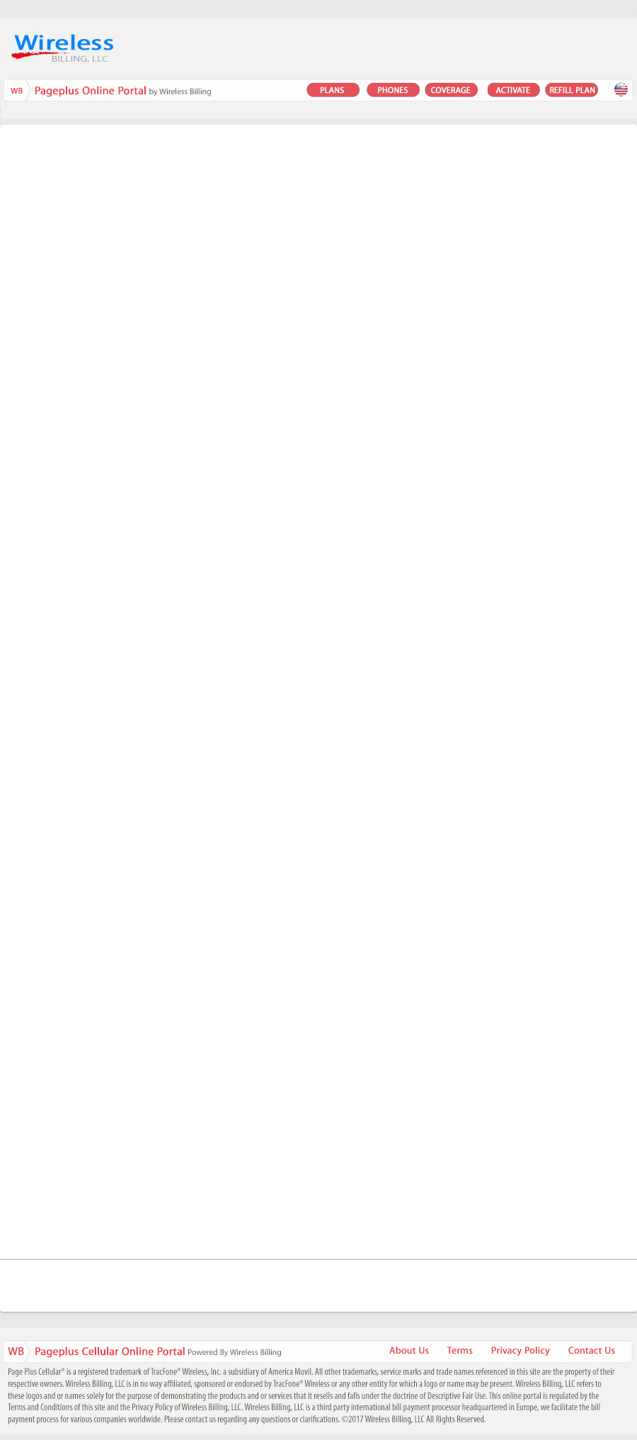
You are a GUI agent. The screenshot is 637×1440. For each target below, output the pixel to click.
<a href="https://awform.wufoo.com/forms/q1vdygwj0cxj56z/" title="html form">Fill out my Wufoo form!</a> (318, 691)
